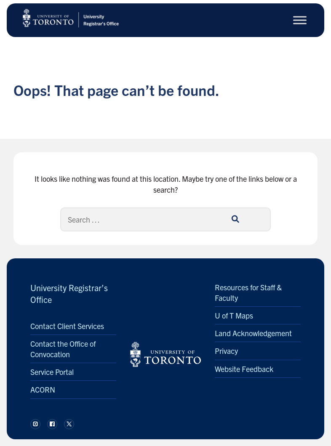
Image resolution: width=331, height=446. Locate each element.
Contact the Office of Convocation (63, 349)
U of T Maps (234, 315)
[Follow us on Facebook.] (52, 424)
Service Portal (52, 372)
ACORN (42, 389)
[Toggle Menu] (300, 20)
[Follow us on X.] (69, 424)
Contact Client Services (67, 326)
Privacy (226, 351)
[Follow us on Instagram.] (35, 424)
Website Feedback (244, 369)
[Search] (165, 219)
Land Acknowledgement (253, 333)
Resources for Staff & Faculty (248, 292)
